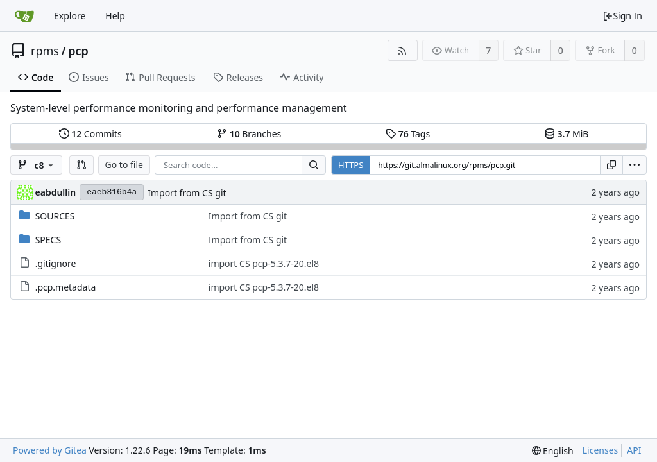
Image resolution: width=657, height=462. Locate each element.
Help (115, 16)
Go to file (124, 164)
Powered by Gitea (50, 450)
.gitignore (55, 263)
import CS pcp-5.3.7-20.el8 (264, 263)
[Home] (24, 16)
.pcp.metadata (65, 287)
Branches (249, 134)
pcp (78, 50)
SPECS (48, 240)
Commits (90, 134)
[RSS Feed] (403, 50)
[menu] (634, 165)
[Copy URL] (611, 165)
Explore (69, 16)
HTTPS (350, 165)
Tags (408, 134)
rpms (45, 50)
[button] (81, 165)
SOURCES (55, 216)
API (634, 450)
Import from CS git (187, 193)
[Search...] (314, 165)
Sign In (622, 16)
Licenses (601, 450)
